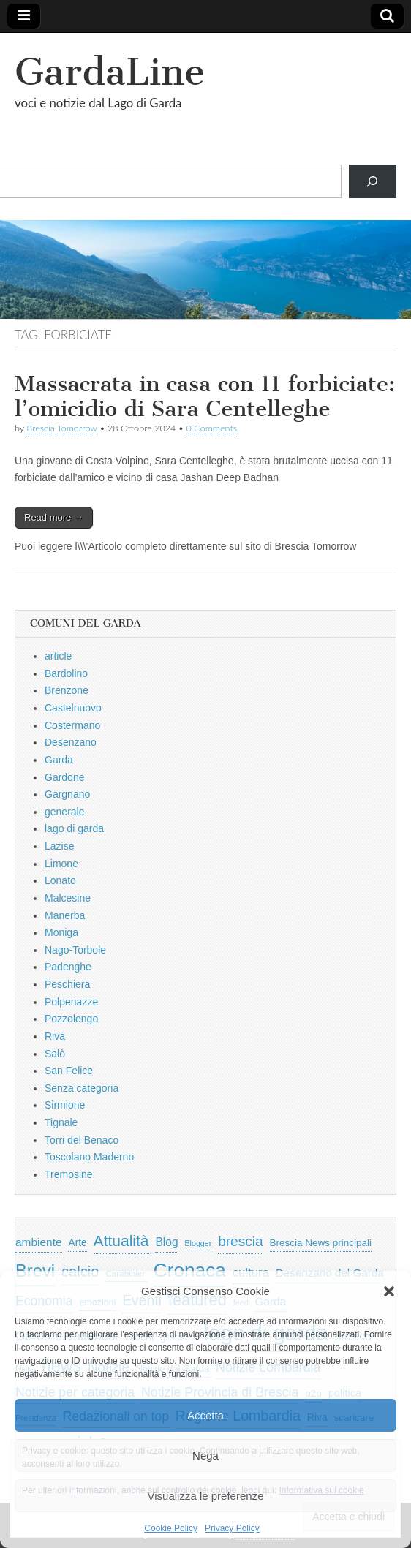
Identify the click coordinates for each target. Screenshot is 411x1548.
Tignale (61, 1122)
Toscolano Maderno (89, 1157)
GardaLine (110, 72)
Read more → (53, 517)
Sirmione (65, 1105)
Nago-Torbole (75, 950)
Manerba (65, 915)
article (58, 656)
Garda (59, 760)
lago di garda (74, 828)
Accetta (205, 1415)
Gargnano (67, 794)
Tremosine (69, 1174)
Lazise (59, 846)
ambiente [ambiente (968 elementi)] (38, 1242)
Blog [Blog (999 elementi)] (166, 1242)
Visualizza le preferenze (206, 1496)
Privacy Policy (232, 1528)
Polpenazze (71, 1002)
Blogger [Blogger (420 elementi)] (198, 1243)
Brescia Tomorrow (61, 428)
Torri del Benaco (81, 1140)
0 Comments (212, 428)
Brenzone (66, 690)
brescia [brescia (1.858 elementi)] (240, 1241)
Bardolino (66, 673)
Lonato (60, 880)
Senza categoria (81, 1088)
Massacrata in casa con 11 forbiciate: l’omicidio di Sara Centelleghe (205, 396)
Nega (205, 1455)
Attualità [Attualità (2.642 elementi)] (121, 1240)
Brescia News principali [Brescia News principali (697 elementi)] (321, 1242)
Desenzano (71, 742)
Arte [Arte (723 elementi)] (77, 1242)
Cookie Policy (170, 1528)
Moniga (61, 932)
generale (65, 812)
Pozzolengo (71, 1018)
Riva (55, 1036)
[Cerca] (372, 182)
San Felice (69, 1070)
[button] (389, 1291)
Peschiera (67, 984)
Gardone (64, 777)
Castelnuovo (73, 708)
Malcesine (68, 898)
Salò (55, 1054)
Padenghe (68, 967)
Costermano (72, 725)
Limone (61, 863)
